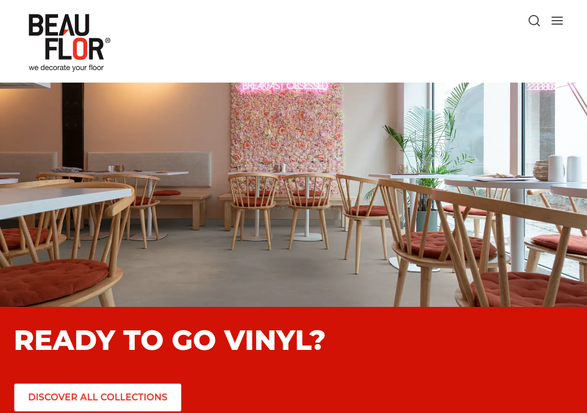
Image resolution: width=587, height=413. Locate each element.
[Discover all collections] (96, 397)
